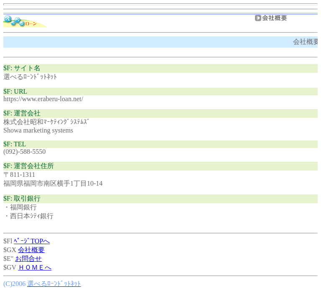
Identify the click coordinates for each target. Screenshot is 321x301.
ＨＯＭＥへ (34, 267)
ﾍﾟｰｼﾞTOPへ (32, 241)
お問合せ (28, 258)
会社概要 (31, 249)
